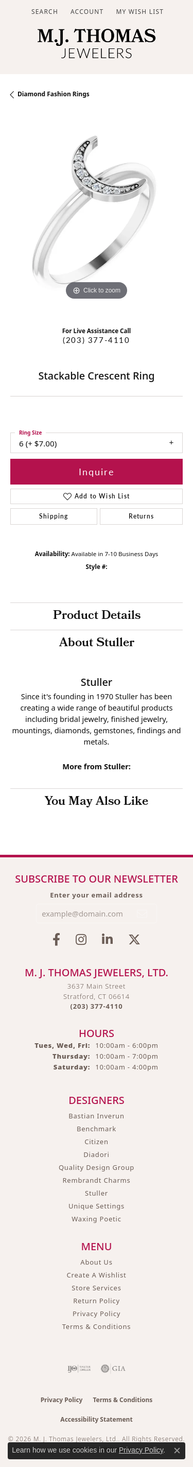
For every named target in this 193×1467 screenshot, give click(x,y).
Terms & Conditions (96, 1326)
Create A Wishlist (97, 1275)
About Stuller (96, 643)
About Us (96, 1262)
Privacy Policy (96, 1313)
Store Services (96, 1287)
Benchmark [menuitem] (96, 1128)
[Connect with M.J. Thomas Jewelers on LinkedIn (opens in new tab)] (107, 940)
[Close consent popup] (177, 1450)
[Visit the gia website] (113, 1368)
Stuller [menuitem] (96, 1193)
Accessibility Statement (96, 1419)
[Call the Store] (97, 1006)
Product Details (97, 616)
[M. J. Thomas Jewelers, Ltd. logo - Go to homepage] (96, 46)
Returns (141, 516)
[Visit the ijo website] (79, 1368)
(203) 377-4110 (96, 340)
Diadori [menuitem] (96, 1154)
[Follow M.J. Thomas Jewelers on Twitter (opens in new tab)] (134, 940)
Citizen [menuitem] (96, 1141)
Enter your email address (96, 895)
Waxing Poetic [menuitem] (96, 1218)
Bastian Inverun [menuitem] (96, 1115)
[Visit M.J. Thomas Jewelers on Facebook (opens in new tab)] (56, 940)
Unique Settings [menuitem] (96, 1206)
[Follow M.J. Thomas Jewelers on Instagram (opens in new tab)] (81, 940)
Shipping (53, 516)
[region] (96, 216)
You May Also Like (96, 802)
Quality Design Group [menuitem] (96, 1167)
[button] (43, 12)
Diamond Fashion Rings (53, 94)
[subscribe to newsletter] (142, 913)
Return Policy (96, 1300)
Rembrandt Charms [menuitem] (96, 1180)
